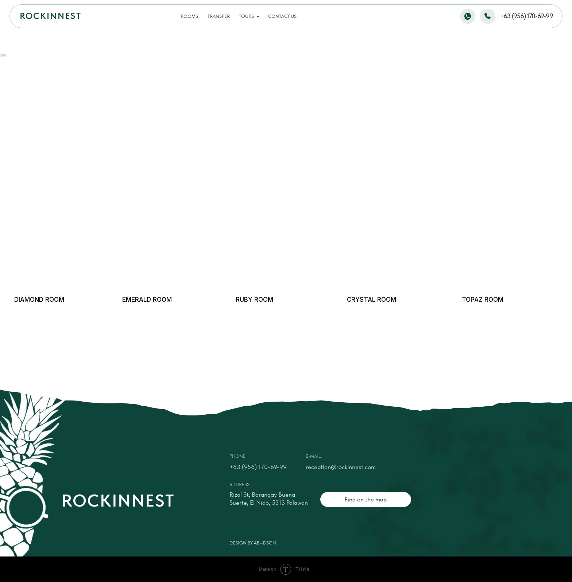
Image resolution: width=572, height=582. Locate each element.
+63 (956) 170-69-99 (526, 16)
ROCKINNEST (51, 16)
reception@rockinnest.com (341, 466)
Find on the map (365, 499)
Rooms (189, 16)
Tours (246, 16)
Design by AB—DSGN (252, 543)
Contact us (282, 16)
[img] (62, 227)
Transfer (219, 16)
